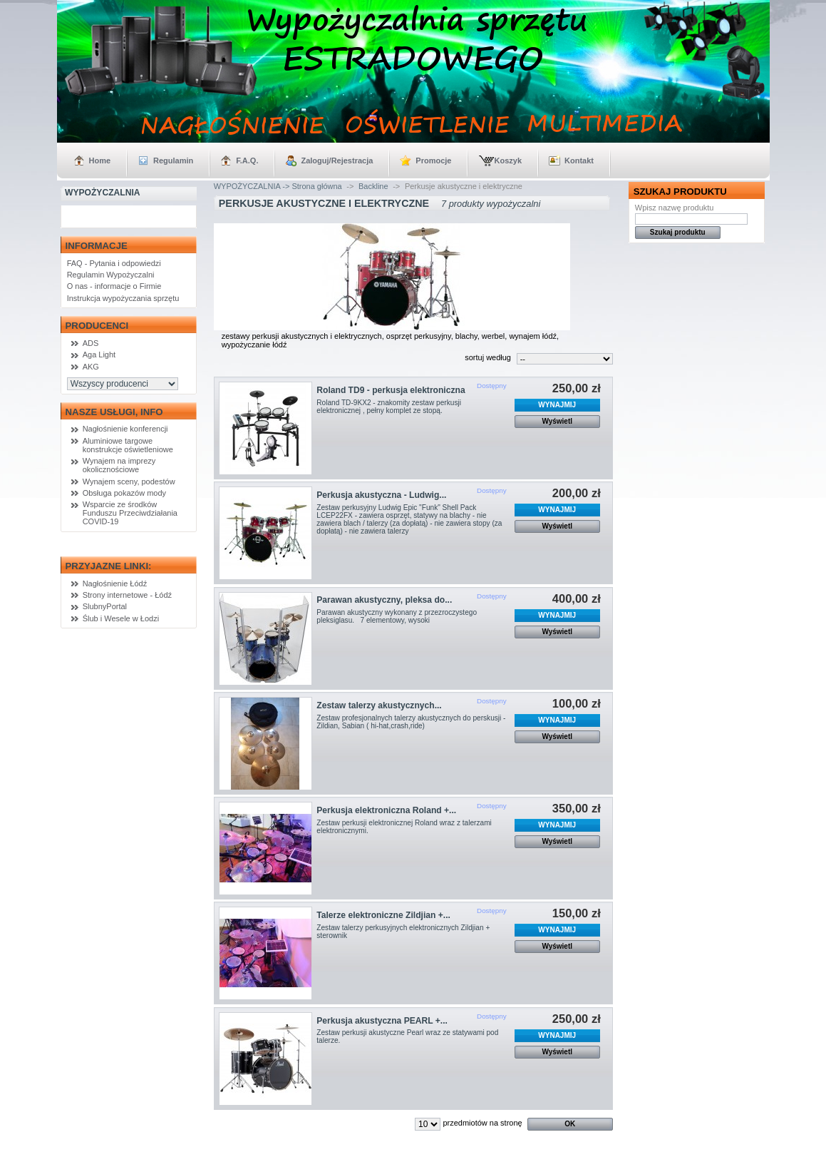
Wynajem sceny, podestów (129, 481)
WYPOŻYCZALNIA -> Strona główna (278, 186)
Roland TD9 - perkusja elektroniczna (390, 390)
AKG (91, 366)
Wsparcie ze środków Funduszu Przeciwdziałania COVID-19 (130, 513)
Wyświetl (557, 421)
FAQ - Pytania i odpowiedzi (114, 263)
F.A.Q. (247, 160)
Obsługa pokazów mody (124, 493)
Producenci (97, 325)
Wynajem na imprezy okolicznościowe (119, 465)
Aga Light (99, 354)
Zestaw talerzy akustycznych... (378, 705)
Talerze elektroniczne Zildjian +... (383, 915)
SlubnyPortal (105, 606)
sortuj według (488, 357)
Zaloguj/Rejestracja (337, 160)
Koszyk (508, 160)
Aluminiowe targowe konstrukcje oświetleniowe (128, 445)
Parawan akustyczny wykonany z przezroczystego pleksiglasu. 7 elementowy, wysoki (396, 616)
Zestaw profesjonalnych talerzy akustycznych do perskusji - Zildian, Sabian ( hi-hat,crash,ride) (410, 722)
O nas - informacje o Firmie (114, 286)
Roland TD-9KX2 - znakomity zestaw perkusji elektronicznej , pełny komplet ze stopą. (388, 406)
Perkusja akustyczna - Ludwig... (381, 495)
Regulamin (173, 160)
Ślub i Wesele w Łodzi (121, 618)
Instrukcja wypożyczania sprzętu (123, 298)
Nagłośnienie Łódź (115, 583)
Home (100, 160)
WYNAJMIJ (557, 405)
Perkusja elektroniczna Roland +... (386, 810)
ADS (91, 343)
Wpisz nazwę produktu (674, 207)
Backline (373, 186)
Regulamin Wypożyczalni (111, 274)
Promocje (433, 160)
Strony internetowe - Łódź (127, 595)
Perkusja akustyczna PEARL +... (382, 1021)
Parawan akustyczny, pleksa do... (384, 600)
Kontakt (579, 160)
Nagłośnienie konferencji (125, 428)
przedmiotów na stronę (482, 1122)
